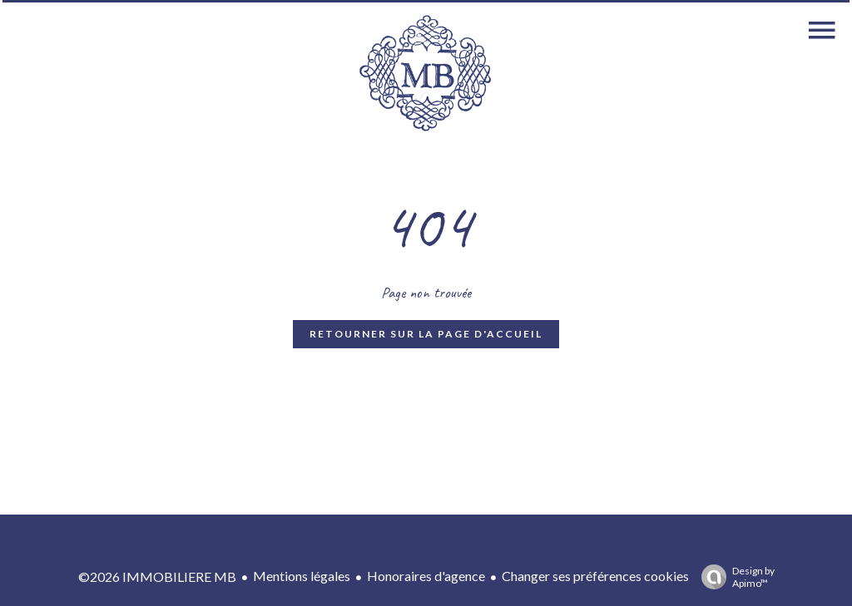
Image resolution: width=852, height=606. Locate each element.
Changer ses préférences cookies (595, 576)
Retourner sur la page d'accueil (426, 334)
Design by (734, 576)
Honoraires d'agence (426, 576)
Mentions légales (301, 576)
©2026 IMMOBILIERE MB (157, 576)
